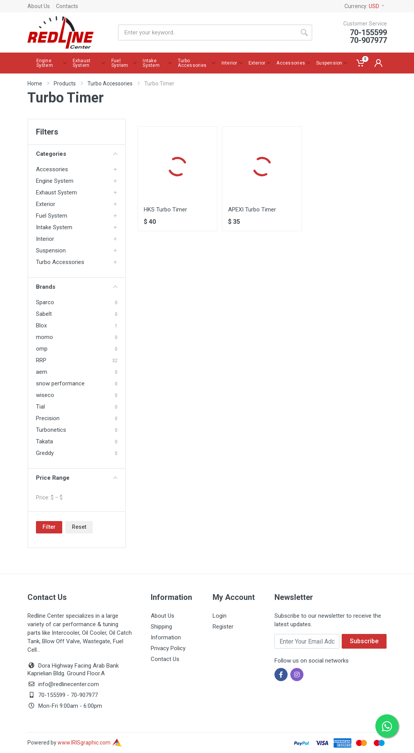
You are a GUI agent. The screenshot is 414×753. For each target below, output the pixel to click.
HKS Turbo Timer (165, 209)
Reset (79, 527)
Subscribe (364, 641)
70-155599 (51, 695)
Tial (40, 406)
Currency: (364, 6)
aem (41, 371)
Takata (44, 441)
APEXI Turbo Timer (252, 209)
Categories (77, 153)
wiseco (45, 395)
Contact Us (165, 659)
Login (220, 615)
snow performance (60, 383)
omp (42, 348)
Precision (48, 418)
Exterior (45, 204)
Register (223, 626)
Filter (49, 527)
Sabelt (44, 313)
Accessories (52, 169)
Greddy (45, 453)
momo (44, 337)
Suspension (51, 250)
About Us (38, 6)
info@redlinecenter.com (68, 684)
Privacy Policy (168, 648)
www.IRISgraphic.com (90, 742)
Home (34, 83)
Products (65, 83)
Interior (45, 238)
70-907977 (84, 695)
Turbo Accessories (110, 83)
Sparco (45, 302)
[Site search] (207, 32)
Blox (41, 325)
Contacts (67, 6)
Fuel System (51, 215)
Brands (77, 286)
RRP (41, 360)
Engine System (54, 180)
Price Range (77, 477)
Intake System (54, 227)
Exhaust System (56, 192)
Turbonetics (51, 429)
